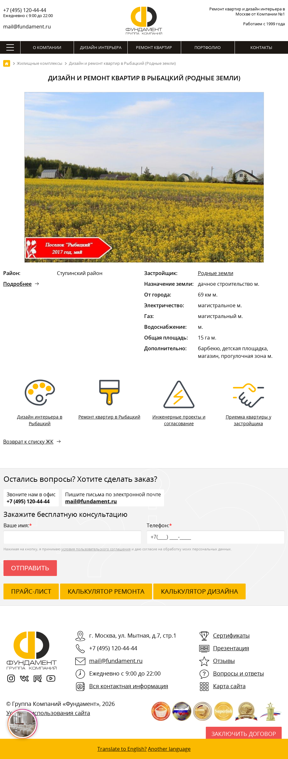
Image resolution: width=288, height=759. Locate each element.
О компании (47, 47)
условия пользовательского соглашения (96, 549)
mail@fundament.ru (27, 26)
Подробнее (17, 283)
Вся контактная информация (128, 686)
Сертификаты (231, 635)
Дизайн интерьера (100, 47)
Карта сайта (229, 686)
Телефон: (216, 533)
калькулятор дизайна (199, 591)
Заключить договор (243, 734)
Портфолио (207, 47)
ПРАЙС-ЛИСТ (31, 591)
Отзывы (224, 660)
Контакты (261, 47)
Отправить (30, 568)
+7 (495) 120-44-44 (24, 10)
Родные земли (215, 273)
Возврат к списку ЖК (28, 441)
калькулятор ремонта (106, 591)
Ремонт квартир (154, 47)
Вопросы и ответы (238, 673)
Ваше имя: (72, 533)
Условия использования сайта (48, 713)
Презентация (231, 648)
